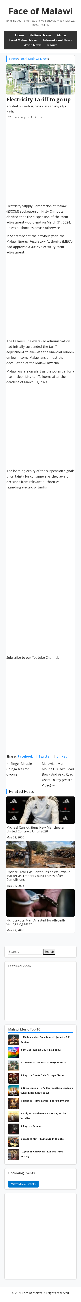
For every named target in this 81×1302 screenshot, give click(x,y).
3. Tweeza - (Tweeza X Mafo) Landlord (43, 1062)
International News (57, 40)
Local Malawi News (23, 40)
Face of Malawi (40, 11)
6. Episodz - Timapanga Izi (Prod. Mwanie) (45, 1100)
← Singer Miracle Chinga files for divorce (19, 769)
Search (49, 952)
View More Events (23, 1184)
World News (32, 45)
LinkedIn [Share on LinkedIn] (63, 756)
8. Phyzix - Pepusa (30, 1126)
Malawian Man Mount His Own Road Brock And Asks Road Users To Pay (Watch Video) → (58, 774)
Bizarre (52, 45)
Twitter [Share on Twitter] (45, 756)
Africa (61, 35)
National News (40, 35)
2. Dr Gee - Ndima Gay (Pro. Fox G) (40, 1049)
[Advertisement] (40, 163)
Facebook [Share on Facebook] (25, 756)
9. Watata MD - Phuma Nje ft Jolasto (42, 1138)
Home (19, 35)
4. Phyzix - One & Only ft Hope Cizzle (42, 1075)
